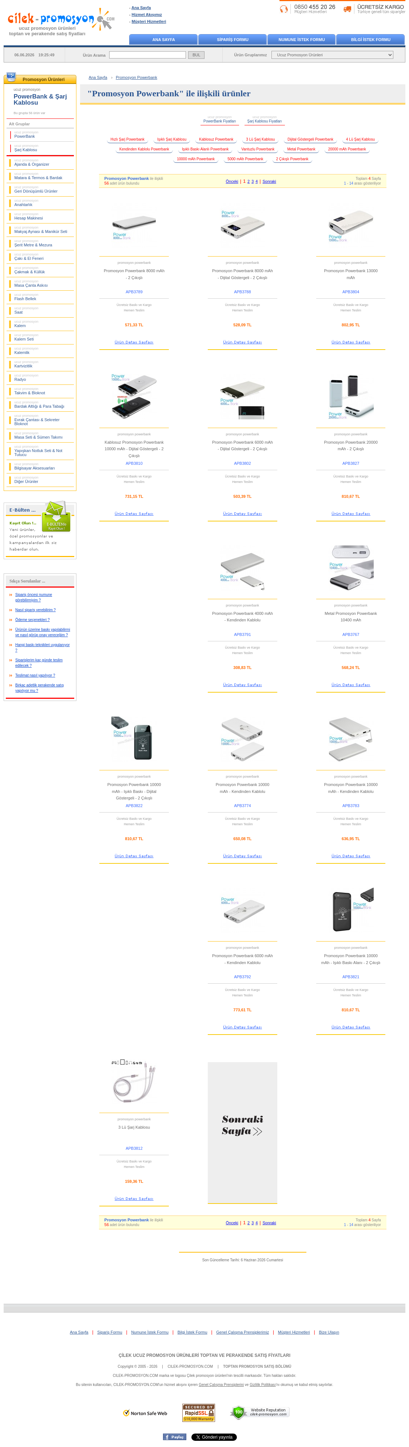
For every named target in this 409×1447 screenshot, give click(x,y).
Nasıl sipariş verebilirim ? (35, 610)
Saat (27, 310)
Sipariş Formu (109, 1332)
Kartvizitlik (27, 364)
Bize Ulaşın (329, 1332)
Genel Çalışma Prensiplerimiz (242, 1332)
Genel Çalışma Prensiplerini (221, 1385)
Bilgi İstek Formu (192, 1332)
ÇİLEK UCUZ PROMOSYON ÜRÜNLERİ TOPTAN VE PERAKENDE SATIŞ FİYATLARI (204, 1355)
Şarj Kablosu (27, 148)
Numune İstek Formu (149, 1332)
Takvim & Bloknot (30, 391)
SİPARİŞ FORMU (233, 39)
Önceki (232, 181)
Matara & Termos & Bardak (39, 176)
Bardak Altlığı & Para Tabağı (39, 404)
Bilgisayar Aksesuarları (35, 466)
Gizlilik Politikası (263, 1385)
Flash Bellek (27, 297)
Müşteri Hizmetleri (149, 21)
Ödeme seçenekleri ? (32, 620)
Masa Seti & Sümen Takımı (39, 435)
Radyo (27, 378)
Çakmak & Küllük (30, 270)
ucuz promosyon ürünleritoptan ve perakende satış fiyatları (47, 30)
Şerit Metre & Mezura (33, 243)
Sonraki (269, 181)
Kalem (27, 324)
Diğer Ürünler (27, 480)
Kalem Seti (27, 337)
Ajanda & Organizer (32, 162)
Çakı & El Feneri (29, 257)
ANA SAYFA (163, 39)
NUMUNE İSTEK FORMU (302, 39)
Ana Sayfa (141, 7)
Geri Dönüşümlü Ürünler (36, 189)
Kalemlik (27, 351)
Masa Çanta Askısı (31, 283)
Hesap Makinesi (29, 216)
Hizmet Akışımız (147, 14)
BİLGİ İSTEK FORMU (370, 39)
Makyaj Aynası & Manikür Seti (41, 230)
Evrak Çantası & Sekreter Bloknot (37, 420)
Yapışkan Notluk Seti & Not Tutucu (39, 451)
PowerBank (27, 134)
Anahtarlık (27, 203)
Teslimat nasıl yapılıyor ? (35, 675)
